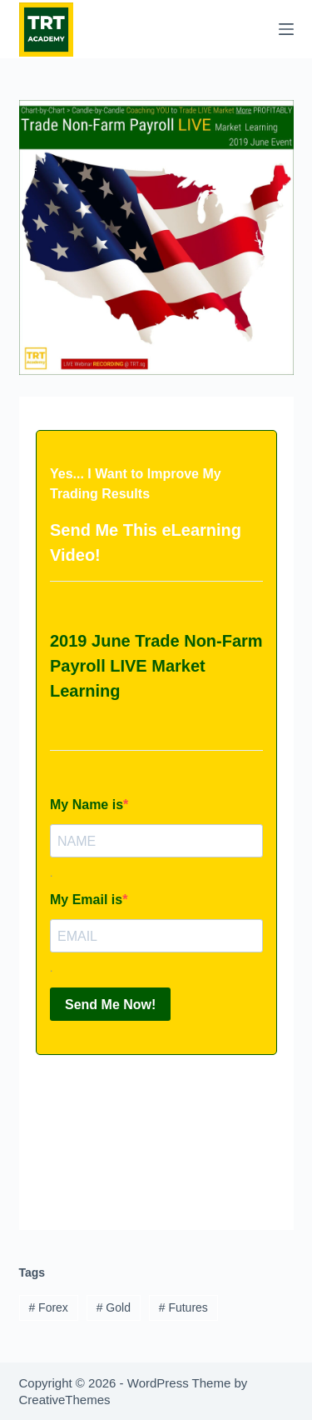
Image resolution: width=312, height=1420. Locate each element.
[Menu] (286, 29)
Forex (47, 1307)
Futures (183, 1307)
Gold (114, 1307)
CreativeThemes (65, 1399)
